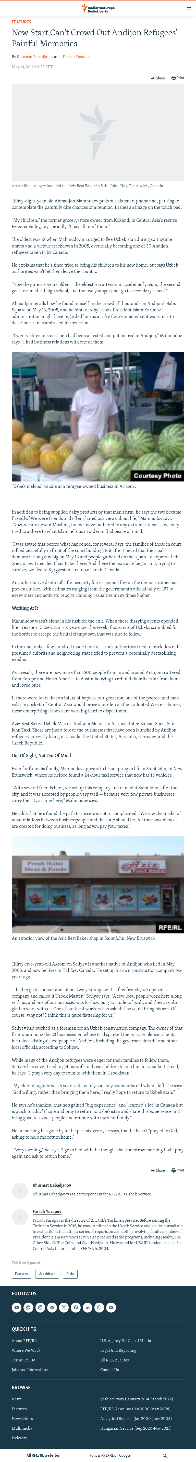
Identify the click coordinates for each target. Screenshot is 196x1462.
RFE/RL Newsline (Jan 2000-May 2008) (135, 1409)
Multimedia (22, 1428)
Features (21, 22)
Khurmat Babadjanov (35, 57)
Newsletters (22, 1419)
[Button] (158, 78)
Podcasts (19, 1438)
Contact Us (109, 1370)
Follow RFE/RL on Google (110, 1456)
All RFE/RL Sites (114, 1360)
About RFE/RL (24, 1341)
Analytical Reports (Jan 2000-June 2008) (136, 1419)
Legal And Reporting (118, 1351)
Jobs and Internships (30, 1370)
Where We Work (26, 1351)
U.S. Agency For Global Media (125, 1341)
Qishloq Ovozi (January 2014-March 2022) (136, 1399)
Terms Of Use (23, 1360)
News (17, 1399)
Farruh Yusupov (76, 57)
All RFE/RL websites (43, 1456)
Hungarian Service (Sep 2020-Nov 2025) (136, 1428)
